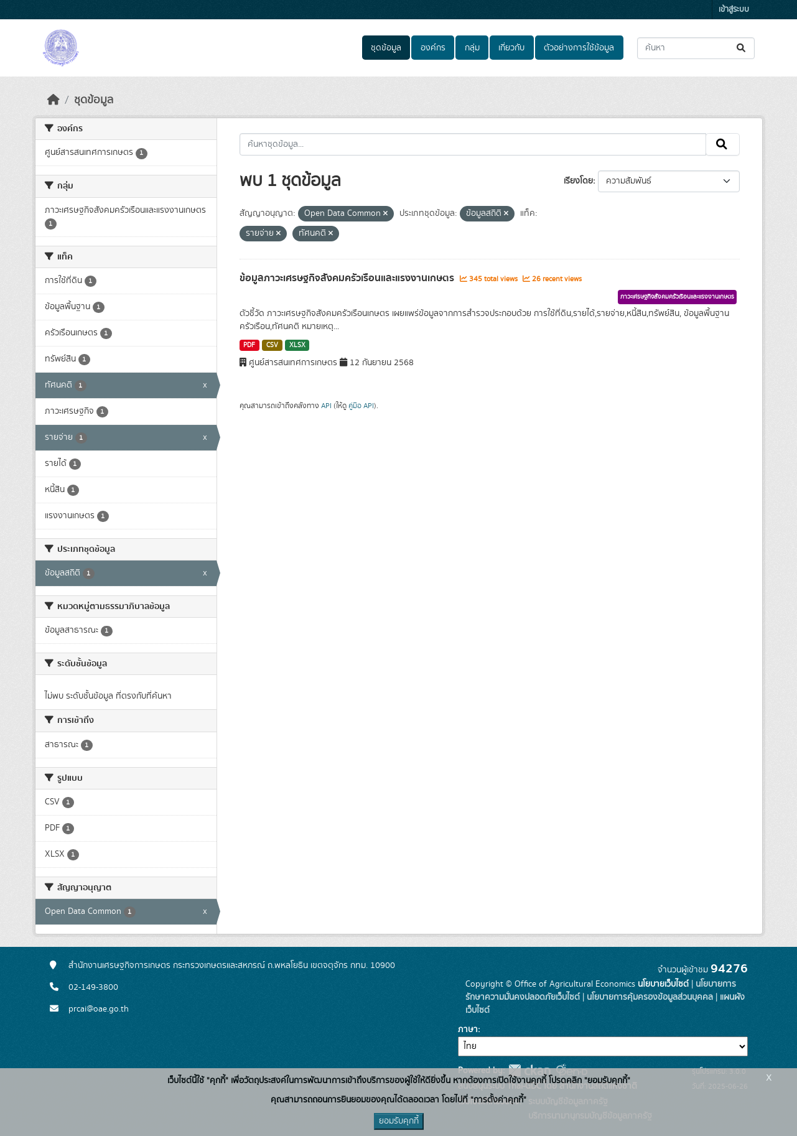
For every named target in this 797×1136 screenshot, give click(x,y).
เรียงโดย (578, 181)
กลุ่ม (472, 48)
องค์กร (433, 48)
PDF (249, 345)
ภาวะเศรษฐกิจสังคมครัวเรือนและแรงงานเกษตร (677, 296)
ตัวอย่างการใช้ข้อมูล (579, 48)
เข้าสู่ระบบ (734, 10)
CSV (272, 345)
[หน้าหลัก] (53, 100)
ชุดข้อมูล (386, 48)
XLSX (297, 345)
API (326, 405)
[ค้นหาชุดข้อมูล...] (696, 48)
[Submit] (742, 48)
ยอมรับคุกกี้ (399, 1121)
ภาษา (468, 1029)
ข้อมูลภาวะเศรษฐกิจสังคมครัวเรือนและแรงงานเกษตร (348, 278)
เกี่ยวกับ (511, 48)
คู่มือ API (361, 405)
